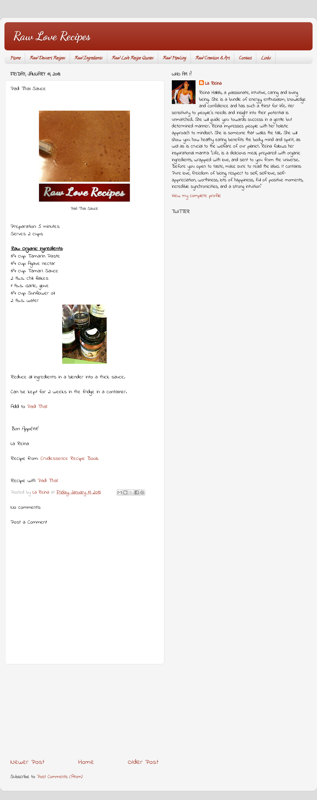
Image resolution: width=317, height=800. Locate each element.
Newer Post (27, 762)
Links (266, 58)
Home (15, 58)
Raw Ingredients (88, 58)
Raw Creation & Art (212, 58)
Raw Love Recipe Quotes (132, 58)
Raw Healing (174, 58)
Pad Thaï (37, 407)
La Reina (213, 83)
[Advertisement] (84, 711)
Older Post (143, 762)
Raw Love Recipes (51, 36)
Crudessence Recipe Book (70, 459)
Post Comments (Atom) (60, 776)
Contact (245, 58)
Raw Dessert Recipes (47, 58)
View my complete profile (196, 195)
